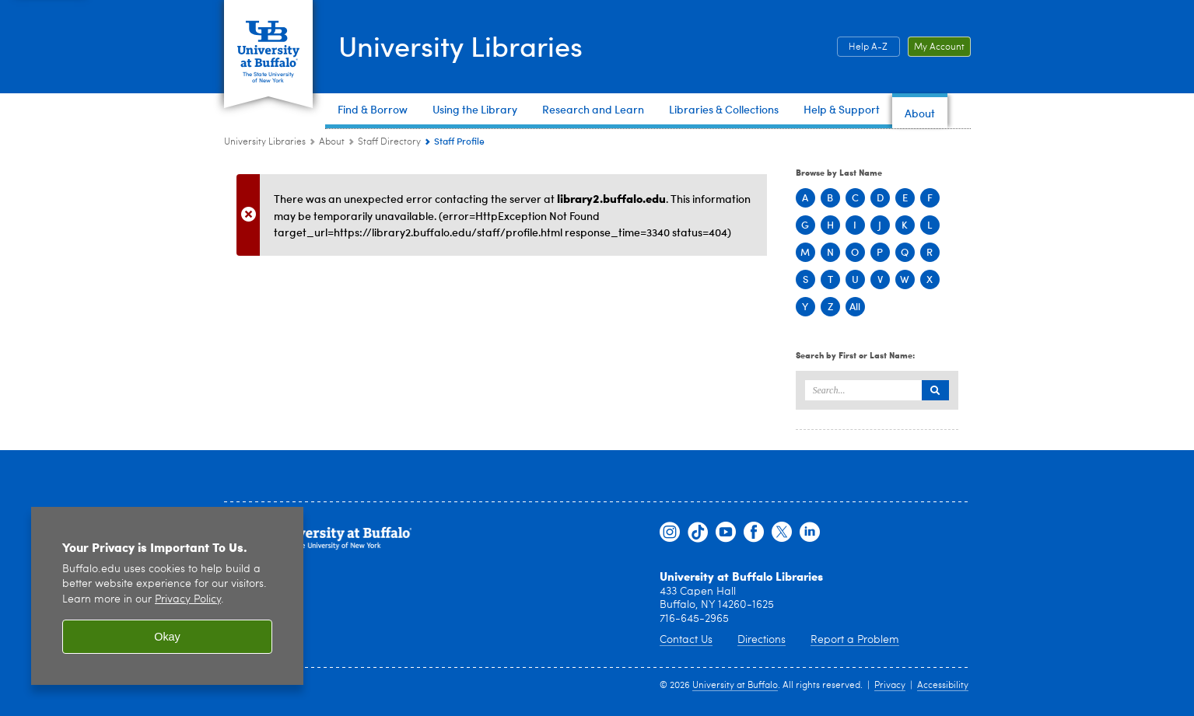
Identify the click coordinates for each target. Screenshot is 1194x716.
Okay (167, 636)
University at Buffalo (735, 685)
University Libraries (460, 45)
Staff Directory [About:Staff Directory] (389, 142)
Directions (761, 639)
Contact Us (686, 639)
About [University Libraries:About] (332, 142)
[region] (167, 596)
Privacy (889, 685)
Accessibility (942, 685)
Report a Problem (855, 639)
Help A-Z (868, 47)
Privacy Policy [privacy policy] (188, 600)
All (854, 306)
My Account (939, 47)
